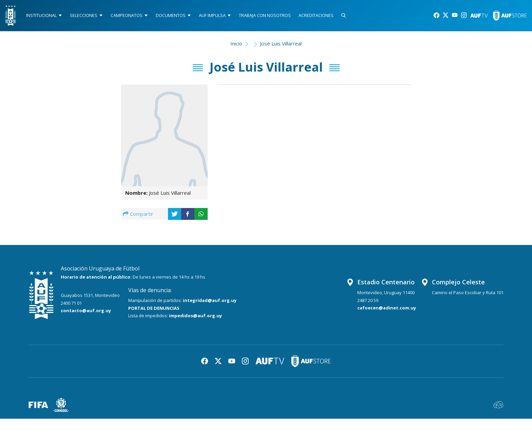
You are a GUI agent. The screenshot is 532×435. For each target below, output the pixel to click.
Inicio (236, 46)
